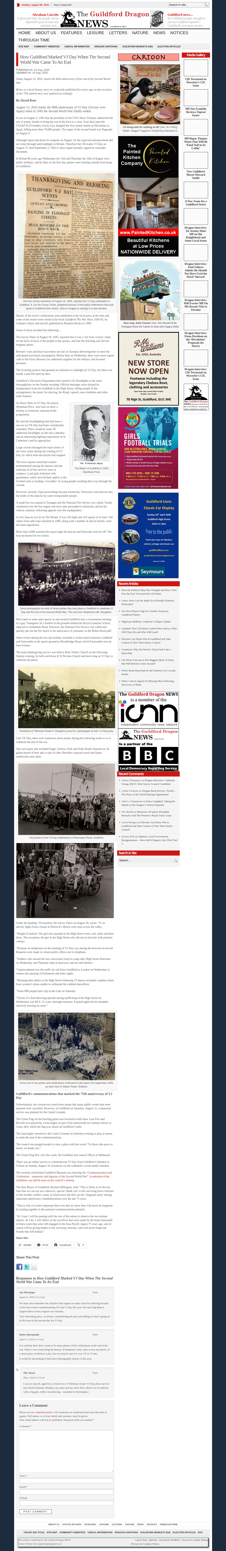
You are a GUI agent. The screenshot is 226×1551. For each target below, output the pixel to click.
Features (71, 33)
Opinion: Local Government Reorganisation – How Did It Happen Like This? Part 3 (150, 840)
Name (23, 1475)
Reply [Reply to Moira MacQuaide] (95, 1334)
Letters (118, 33)
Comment (25, 1426)
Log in (138, 1540)
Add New (153, 1540)
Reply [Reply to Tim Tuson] (95, 1372)
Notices (179, 33)
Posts (145, 1540)
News (159, 33)
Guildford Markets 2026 (137, 46)
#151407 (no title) (34, 1532)
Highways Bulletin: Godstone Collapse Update (146, 621)
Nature (140, 33)
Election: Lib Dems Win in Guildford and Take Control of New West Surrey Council (147, 826)
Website (23, 1498)
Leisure (95, 33)
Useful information (77, 46)
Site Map (24, 46)
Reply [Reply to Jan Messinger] (95, 1292)
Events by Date (71, 1524)
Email (23, 1486)
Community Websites (47, 46)
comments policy (44, 1412)
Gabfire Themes (201, 1540)
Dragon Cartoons (106, 46)
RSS (200, 1532)
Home (25, 33)
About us (46, 33)
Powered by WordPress (169, 1540)
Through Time (34, 40)
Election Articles (169, 46)
